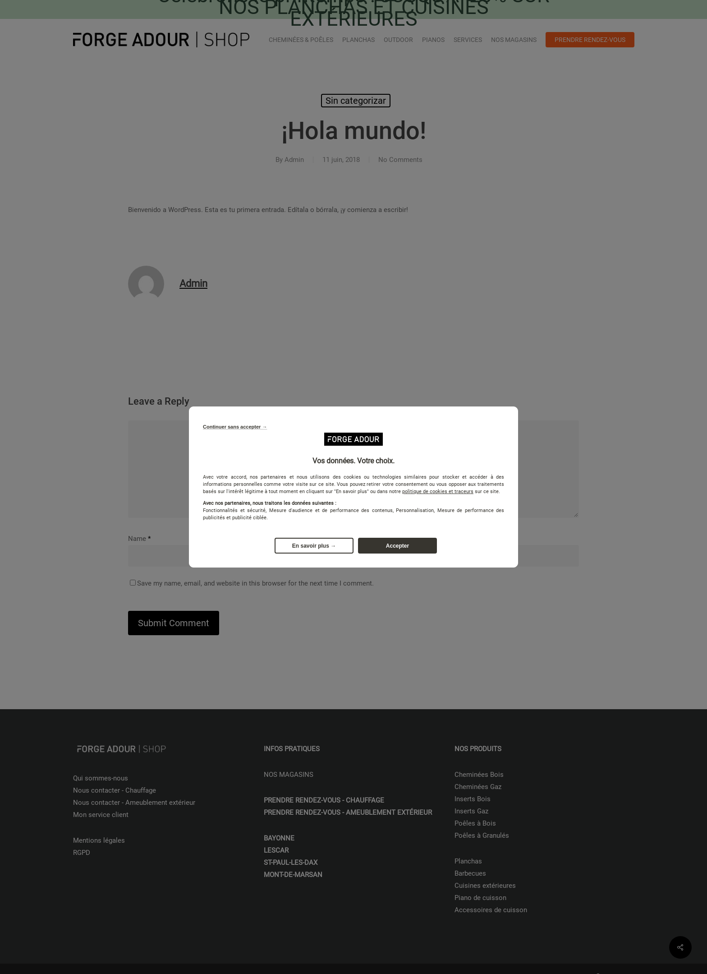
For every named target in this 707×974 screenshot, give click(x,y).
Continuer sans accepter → (235, 426)
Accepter (397, 546)
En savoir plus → (314, 546)
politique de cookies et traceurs (437, 491)
